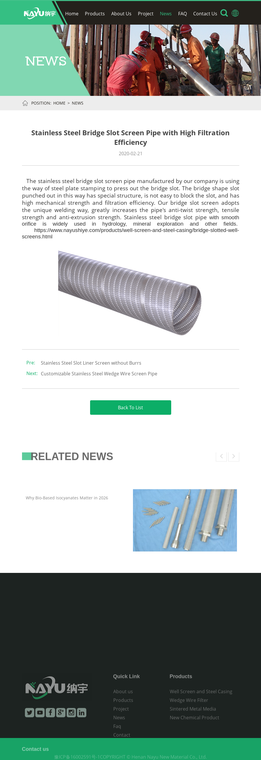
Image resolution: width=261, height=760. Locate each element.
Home (72, 13)
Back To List (130, 407)
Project (146, 13)
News (166, 13)
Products (95, 13)
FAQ (182, 13)
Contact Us (205, 13)
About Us (121, 13)
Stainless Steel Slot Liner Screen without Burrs (91, 363)
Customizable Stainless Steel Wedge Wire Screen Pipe (99, 373)
